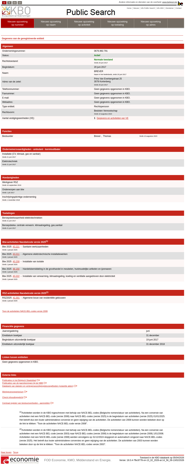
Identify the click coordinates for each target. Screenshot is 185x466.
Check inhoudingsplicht (12, 397)
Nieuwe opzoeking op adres (151, 23)
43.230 (16, 261)
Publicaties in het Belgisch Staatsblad (19, 380)
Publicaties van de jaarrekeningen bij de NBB (22, 383)
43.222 (16, 276)
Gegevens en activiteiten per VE (112, 118)
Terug (15, 452)
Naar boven (6, 452)
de (14, 2)
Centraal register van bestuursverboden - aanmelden (26, 403)
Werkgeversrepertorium (12, 392)
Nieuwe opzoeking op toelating (117, 23)
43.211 (16, 254)
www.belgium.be (169, 2)
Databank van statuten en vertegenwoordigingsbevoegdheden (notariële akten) (37, 386)
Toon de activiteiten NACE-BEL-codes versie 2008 (25, 311)
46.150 (16, 269)
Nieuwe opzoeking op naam (51, 23)
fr (9, 2)
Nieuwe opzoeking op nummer (18, 23)
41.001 (16, 298)
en (19, 2)
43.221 (16, 246)
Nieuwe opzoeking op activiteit (84, 23)
